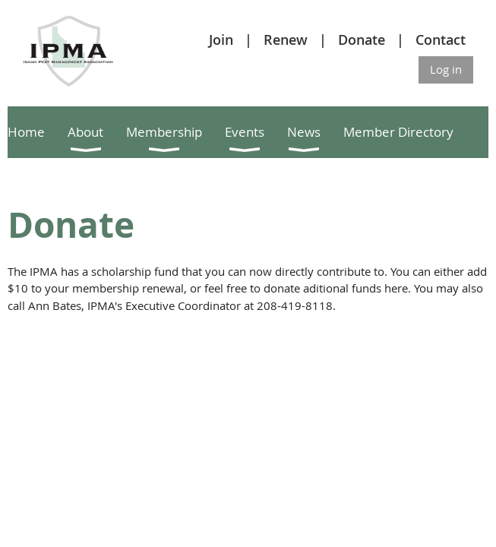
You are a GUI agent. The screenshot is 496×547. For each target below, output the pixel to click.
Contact (440, 39)
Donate (361, 39)
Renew (286, 39)
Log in (446, 69)
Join (221, 39)
